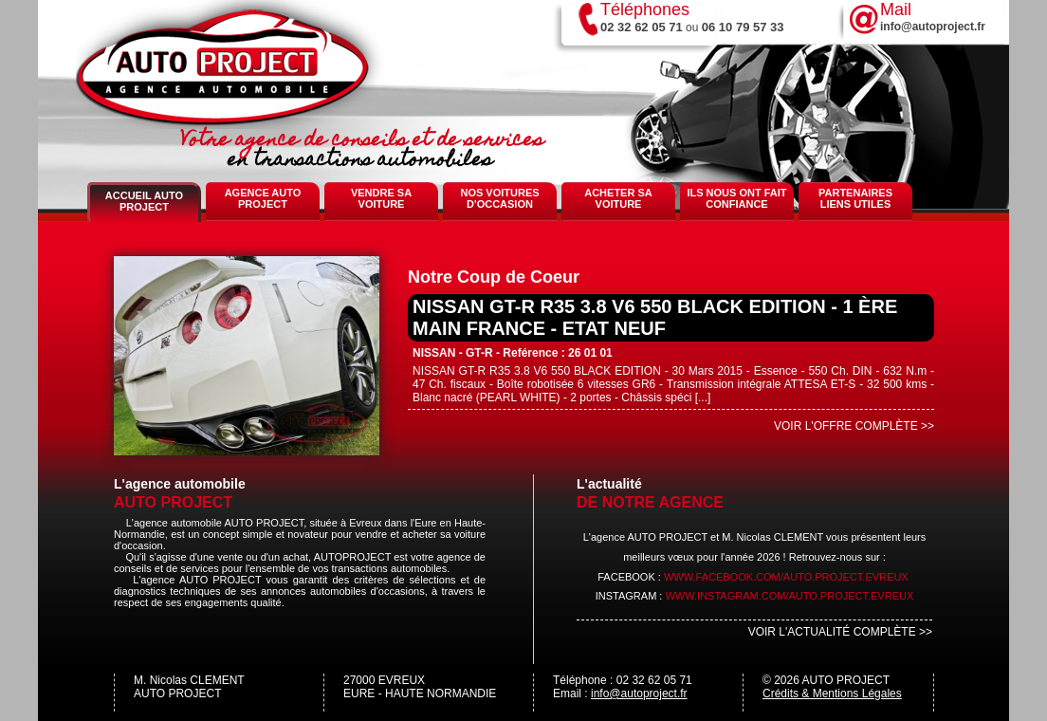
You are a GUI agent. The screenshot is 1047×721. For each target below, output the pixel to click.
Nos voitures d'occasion (499, 198)
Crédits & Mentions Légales (832, 693)
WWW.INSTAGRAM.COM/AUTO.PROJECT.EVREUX (789, 595)
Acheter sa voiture (618, 198)
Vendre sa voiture (381, 198)
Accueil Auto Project (144, 201)
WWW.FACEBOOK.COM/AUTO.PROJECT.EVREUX (786, 576)
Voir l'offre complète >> (854, 426)
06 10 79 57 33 (743, 27)
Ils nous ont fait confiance (736, 198)
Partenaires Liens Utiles (855, 198)
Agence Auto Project (263, 198)
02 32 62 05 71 (641, 27)
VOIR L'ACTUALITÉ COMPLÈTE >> (840, 631)
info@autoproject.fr (639, 693)
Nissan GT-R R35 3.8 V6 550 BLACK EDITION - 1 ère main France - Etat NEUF (655, 317)
